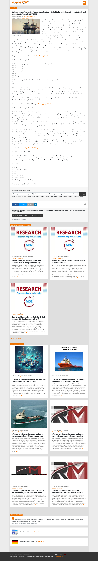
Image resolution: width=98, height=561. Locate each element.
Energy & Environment (29, 16)
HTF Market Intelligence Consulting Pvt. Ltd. (22, 377)
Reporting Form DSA (50, 556)
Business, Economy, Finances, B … (26, 256)
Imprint (15, 556)
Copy (82, 194)
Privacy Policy (21, 556)
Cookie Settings (59, 556)
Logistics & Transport (63, 375)
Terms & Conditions (30, 556)
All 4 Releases (15, 338)
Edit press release (36, 215)
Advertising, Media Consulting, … (26, 375)
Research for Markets (57, 377)
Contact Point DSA (39, 556)
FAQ (11, 556)
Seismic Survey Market (27, 18)
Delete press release (20, 215)
